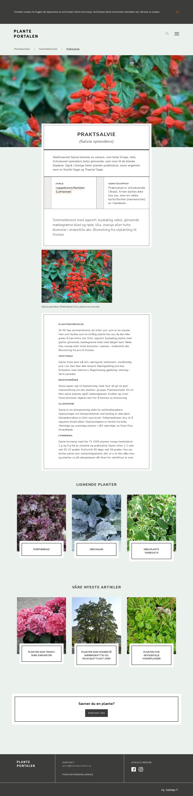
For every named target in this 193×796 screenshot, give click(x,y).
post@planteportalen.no (77, 765)
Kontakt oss (96, 713)
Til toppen (169, 790)
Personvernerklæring (78, 774)
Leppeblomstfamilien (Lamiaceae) (70, 190)
